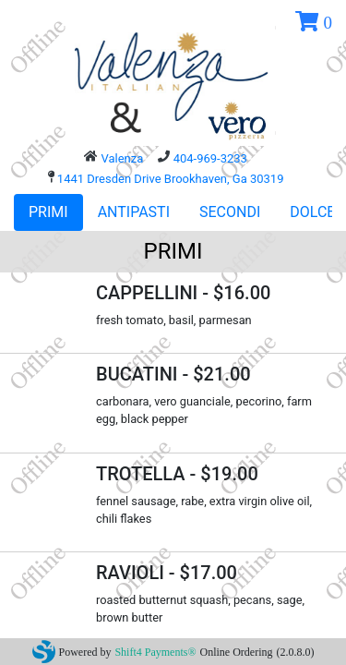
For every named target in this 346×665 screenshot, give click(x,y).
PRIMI (48, 212)
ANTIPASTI (134, 212)
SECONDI (229, 212)
